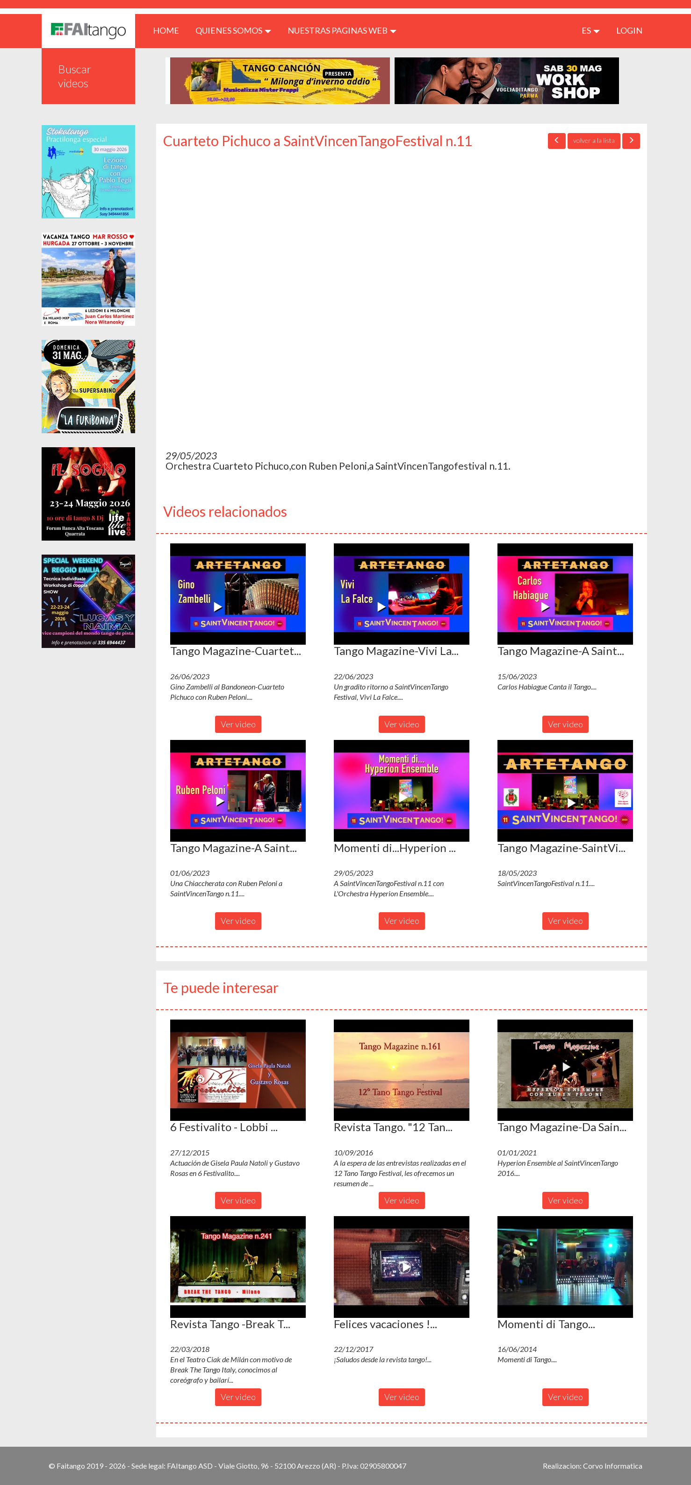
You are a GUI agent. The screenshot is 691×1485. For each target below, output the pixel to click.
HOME (169, 30)
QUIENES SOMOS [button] (233, 30)
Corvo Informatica (612, 1465)
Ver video (238, 724)
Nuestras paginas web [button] (342, 30)
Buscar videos (75, 76)
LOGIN (629, 30)
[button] (238, 594)
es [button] (591, 30)
